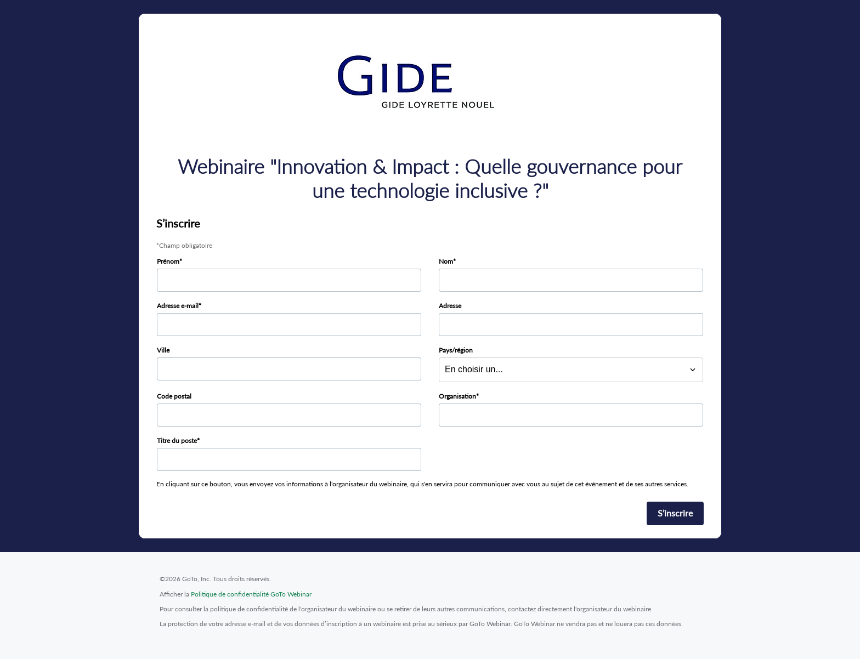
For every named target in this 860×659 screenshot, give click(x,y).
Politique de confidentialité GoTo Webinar (251, 594)
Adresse (450, 306)
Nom (446, 261)
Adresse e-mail (178, 306)
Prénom (168, 261)
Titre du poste (177, 440)
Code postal (174, 396)
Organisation (457, 396)
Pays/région (456, 350)
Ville (163, 350)
